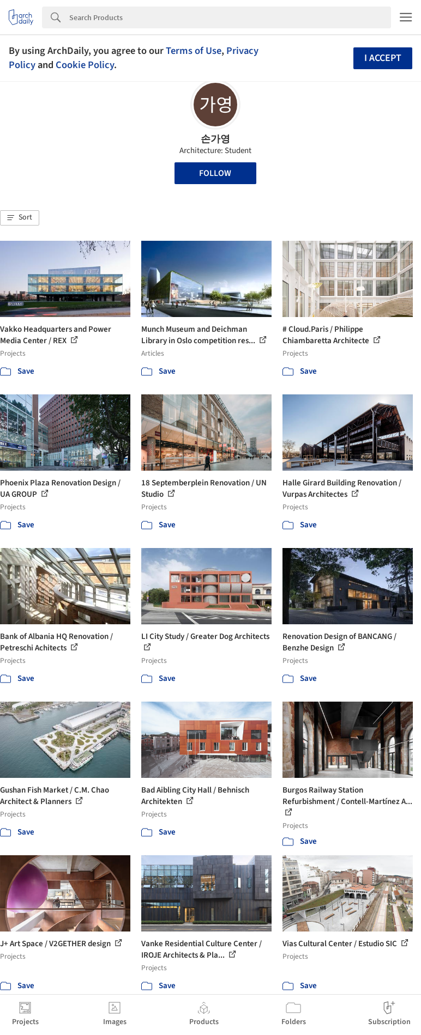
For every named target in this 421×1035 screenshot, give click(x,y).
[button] (19, 218)
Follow (215, 173)
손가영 (215, 139)
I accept (382, 58)
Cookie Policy (85, 65)
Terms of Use (193, 51)
